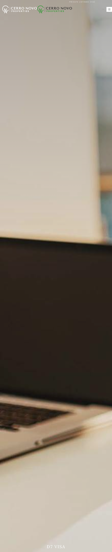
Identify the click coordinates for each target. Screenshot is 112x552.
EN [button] (103, 9)
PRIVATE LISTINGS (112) (82, 2)
